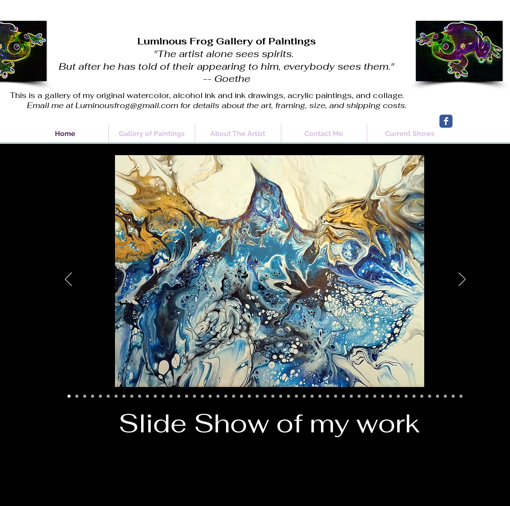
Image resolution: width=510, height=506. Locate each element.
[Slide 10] (139, 396)
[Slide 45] (413, 396)
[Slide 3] (84, 396)
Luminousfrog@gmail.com (126, 105)
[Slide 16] (186, 396)
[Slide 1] (69, 396)
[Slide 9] (131, 396)
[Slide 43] (398, 396)
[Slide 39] (366, 396)
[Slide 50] (453, 396)
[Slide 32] (312, 396)
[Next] (462, 279)
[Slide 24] (249, 396)
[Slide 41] (382, 396)
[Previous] (68, 279)
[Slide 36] (343, 396)
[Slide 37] (351, 396)
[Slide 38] (359, 396)
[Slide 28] (280, 396)
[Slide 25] (257, 396)
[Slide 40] (374, 396)
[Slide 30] (296, 396)
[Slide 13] (163, 396)
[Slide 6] (108, 396)
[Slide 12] (155, 396)
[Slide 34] (327, 396)
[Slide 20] (218, 396)
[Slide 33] (319, 396)
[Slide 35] (335, 396)
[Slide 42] (390, 396)
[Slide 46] (421, 396)
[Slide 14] (170, 396)
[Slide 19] (210, 396)
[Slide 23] (241, 396)
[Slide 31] (304, 396)
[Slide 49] (445, 396)
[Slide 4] (92, 396)
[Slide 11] (147, 396)
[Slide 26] (265, 396)
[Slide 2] (76, 396)
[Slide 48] (437, 396)
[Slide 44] (406, 396)
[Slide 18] (202, 396)
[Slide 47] (429, 396)
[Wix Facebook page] (446, 121)
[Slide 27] (272, 396)
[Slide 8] (123, 396)
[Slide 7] (116, 396)
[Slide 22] (233, 396)
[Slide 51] (461, 396)
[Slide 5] (100, 396)
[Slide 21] (225, 396)
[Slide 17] (194, 396)
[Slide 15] (178, 396)
